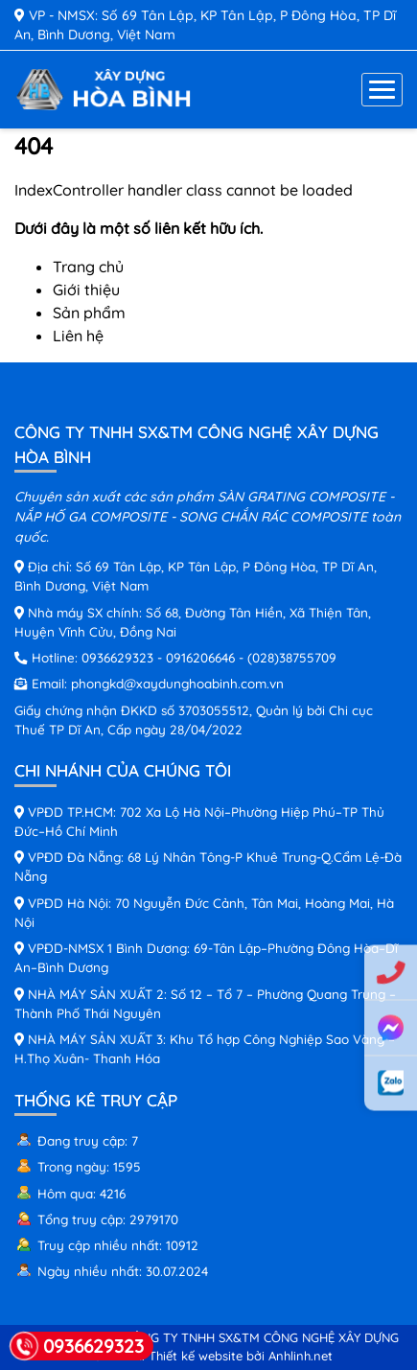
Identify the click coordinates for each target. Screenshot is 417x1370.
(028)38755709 (291, 657)
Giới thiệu (86, 289)
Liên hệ (78, 335)
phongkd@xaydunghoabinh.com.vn (177, 683)
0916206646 (200, 657)
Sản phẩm (89, 312)
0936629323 (117, 657)
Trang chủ (88, 266)
